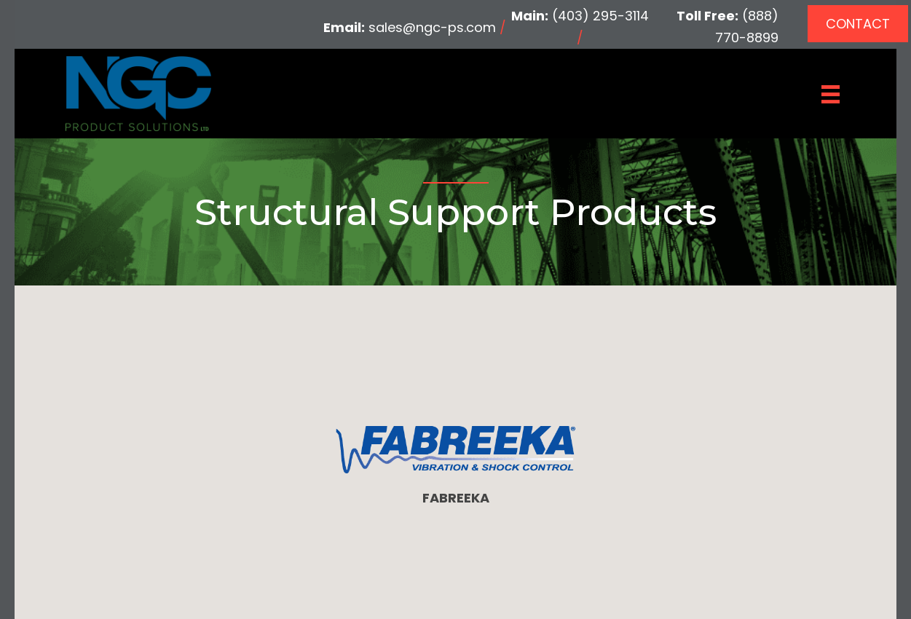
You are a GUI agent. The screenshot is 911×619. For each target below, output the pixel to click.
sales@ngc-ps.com (432, 27)
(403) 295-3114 (600, 16)
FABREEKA (455, 498)
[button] (858, 23)
